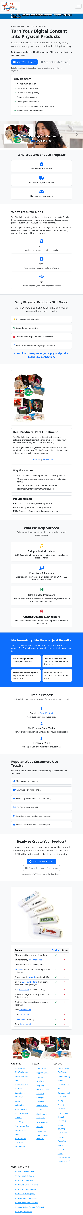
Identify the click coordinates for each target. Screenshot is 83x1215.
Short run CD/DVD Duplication (62, 1129)
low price (33, 977)
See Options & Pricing (54, 62)
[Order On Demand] (46, 144)
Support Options (43, 1073)
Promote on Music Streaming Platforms (43, 1135)
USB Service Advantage (24, 1171)
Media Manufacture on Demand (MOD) (64, 1157)
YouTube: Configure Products (40, 1097)
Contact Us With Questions (41, 868)
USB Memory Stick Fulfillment (26, 1203)
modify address (35, 959)
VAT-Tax (40, 1127)
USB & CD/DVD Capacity (25, 1194)
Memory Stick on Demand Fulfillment (29, 1207)
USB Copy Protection (23, 1212)
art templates (25, 1009)
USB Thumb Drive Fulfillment (26, 1185)
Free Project (46, 713)
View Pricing (48, 459)
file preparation (26, 1024)
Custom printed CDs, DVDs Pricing (64, 1097)
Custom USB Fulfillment (24, 1176)
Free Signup (41, 1068)
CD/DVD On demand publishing (63, 1117)
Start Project (35, 459)
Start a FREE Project (41, 861)
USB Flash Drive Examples (25, 1189)
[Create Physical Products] (37, 144)
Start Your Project (24, 62)
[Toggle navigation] (78, 6)
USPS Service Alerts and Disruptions (20, 1142)
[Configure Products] (41, 144)
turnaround (24, 989)
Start (34, 140)
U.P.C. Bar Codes (43, 1122)
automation (26, 1014)
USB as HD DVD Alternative (26, 1198)
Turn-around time (22, 1126)
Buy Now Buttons (29, 982)
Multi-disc (19, 969)
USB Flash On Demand (24, 1180)
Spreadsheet (20, 1019)
